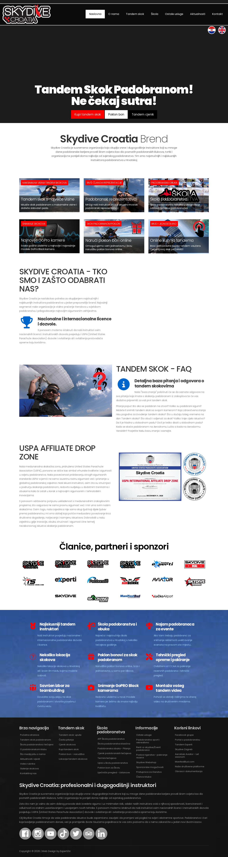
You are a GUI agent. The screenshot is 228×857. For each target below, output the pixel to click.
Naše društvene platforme (189, 766)
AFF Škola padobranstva (111, 739)
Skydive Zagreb (183, 749)
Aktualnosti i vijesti (30, 759)
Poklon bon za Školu (109, 767)
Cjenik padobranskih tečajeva (114, 753)
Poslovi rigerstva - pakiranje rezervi (151, 756)
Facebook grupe (184, 735)
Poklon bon (116, 114)
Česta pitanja (66, 739)
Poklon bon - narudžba (71, 754)
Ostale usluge (174, 14)
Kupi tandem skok (87, 114)
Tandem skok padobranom (35, 739)
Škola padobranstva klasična (114, 743)
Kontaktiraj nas (28, 773)
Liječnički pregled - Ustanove (114, 772)
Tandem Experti (183, 744)
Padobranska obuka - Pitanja (114, 748)
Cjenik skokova (67, 744)
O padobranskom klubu (33, 749)
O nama (113, 14)
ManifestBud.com (184, 761)
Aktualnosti (197, 14)
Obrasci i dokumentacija (188, 771)
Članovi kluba (143, 776)
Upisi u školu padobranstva (113, 763)
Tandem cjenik (143, 114)
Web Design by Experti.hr (56, 851)
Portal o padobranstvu (187, 739)
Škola (154, 14)
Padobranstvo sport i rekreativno (148, 741)
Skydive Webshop (146, 762)
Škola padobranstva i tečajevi (36, 744)
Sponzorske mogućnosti (149, 767)
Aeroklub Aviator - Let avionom (187, 756)
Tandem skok (135, 14)
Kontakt (217, 14)
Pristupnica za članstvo (149, 772)
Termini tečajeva (107, 758)
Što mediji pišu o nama (32, 754)
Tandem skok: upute (70, 735)
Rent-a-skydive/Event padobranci (148, 749)
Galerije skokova (29, 768)
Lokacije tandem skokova (73, 759)
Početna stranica (29, 735)
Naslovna (95, 14)
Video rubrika (27, 763)
